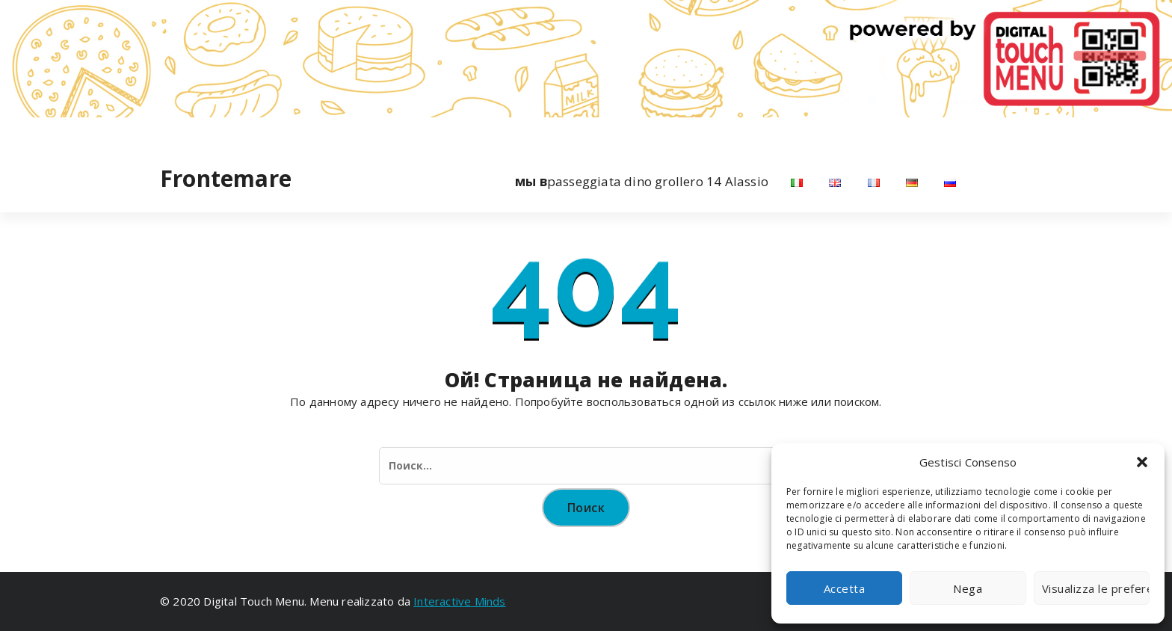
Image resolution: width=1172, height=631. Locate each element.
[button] (1142, 462)
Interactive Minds (459, 601)
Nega (967, 588)
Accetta (845, 588)
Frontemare (226, 178)
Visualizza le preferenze (1096, 588)
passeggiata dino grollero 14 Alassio (641, 181)
